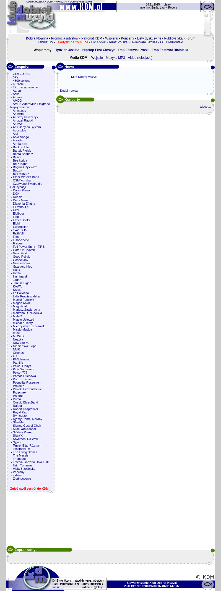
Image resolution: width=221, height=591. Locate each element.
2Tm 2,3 (18, 73)
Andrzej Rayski (23, 120)
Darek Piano (21, 190)
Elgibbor (18, 213)
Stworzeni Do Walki (26, 438)
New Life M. (21, 342)
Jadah (17, 279)
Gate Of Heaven (24, 250)
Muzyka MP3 (115, 58)
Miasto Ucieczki (23, 319)
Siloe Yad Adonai (24, 429)
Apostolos (19, 130)
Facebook (98, 42)
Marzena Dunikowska (27, 313)
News (69, 67)
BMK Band (20, 163)
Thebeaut (19, 458)
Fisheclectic (21, 240)
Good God (20, 253)
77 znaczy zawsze (25, 87)
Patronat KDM (91, 38)
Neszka (18, 339)
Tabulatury (45, 42)
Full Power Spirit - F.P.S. (29, 246)
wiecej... (205, 106)
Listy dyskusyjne (149, 38)
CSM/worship (22, 180)
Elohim (17, 223)
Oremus (18, 352)
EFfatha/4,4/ (21, 207)
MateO (17, 316)
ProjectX (19, 385)
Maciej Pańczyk (23, 299)
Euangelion (20, 226)
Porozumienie (22, 379)
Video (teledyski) (140, 58)
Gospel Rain (21, 263)
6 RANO (18, 84)
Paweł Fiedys (22, 366)
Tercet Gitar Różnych (27, 445)
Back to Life (21, 147)
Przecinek (19, 392)
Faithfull (18, 233)
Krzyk (17, 289)
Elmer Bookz (21, 220)
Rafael (17, 405)
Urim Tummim (22, 465)
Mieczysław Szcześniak (29, 326)
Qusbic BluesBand (25, 402)
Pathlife (18, 362)
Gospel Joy (20, 260)
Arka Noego (21, 137)
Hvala (17, 273)
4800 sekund (21, 80)
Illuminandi (20, 276)
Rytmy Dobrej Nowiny (27, 419)
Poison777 (20, 372)
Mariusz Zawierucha (26, 309)
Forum (190, 38)
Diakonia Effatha (24, 203)
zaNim (17, 475)
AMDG (17, 100)
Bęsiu (17, 157)
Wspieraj (111, 38)
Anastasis (19, 110)
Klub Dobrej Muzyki (84, 76)
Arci (15, 133)
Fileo (16, 236)
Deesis (17, 197)
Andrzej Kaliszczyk (25, 117)
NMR (16, 349)
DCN (16, 193)
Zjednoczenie (22, 478)
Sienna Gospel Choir (27, 425)
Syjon (17, 442)
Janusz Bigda (22, 283)
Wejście (97, 58)
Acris (16, 94)
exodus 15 (20, 230)
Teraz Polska (118, 42)
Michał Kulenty (23, 322)
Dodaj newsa (69, 90)
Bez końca (20, 160)
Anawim (18, 113)
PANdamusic (21, 359)
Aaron (17, 90)
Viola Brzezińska (24, 468)
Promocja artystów (65, 38)
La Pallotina (21, 293)
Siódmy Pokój (22, 432)
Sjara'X (18, 435)
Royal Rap (20, 412)
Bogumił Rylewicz (25, 167)
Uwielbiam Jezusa (144, 42)
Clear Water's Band (26, 177)
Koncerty (127, 38)
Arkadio (18, 140)
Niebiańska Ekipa (25, 346)
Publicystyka (173, 38)
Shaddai (18, 422)
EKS (16, 210)
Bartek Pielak (22, 150)
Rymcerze (20, 415)
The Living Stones (25, 452)
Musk (16, 332)
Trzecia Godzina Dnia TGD (31, 462)
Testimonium (21, 448)
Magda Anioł (21, 303)
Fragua (18, 243)
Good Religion (22, 256)
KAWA (17, 286)
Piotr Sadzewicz (24, 369)
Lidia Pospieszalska (26, 296)
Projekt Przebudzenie (27, 389)
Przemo (18, 395)
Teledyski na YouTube (72, 42)
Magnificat (20, 306)
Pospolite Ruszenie (26, 382)
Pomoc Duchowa (24, 376)
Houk (16, 269)
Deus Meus (20, 200)
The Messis (20, 455)
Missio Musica (22, 329)
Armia (17, 143)
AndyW (17, 123)
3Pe (16, 77)
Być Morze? (21, 173)
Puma (17, 399)
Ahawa (17, 97)
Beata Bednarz (23, 153)
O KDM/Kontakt (171, 42)
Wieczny (19, 472)
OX (15, 356)
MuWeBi (18, 336)
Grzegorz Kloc (22, 266)
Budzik (17, 170)
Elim (16, 216)
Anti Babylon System (27, 127)
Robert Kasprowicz (25, 409)
